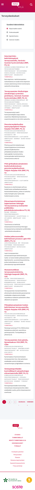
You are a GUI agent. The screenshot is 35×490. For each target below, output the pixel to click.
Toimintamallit (17, 437)
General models (14, 40)
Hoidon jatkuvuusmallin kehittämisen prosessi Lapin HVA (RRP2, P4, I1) (17, 238)
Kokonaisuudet (14, 32)
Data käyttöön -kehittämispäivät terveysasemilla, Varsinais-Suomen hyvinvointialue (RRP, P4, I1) (16, 60)
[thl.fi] (13, 480)
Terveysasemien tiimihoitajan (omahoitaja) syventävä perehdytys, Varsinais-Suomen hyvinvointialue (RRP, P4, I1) (16, 94)
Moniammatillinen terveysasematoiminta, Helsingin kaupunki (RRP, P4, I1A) (15, 273)
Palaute (17, 457)
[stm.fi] (29, 480)
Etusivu (17, 435)
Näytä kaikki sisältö (15, 28)
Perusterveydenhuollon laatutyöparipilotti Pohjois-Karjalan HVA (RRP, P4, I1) (15, 126)
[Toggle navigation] (2, 4)
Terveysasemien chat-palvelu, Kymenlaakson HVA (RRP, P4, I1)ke (16, 342)
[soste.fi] (17, 487)
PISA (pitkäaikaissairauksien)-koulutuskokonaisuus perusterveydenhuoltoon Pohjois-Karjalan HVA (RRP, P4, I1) (16, 168)
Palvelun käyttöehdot (17, 460)
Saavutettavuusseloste (17, 463)
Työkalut (17, 446)
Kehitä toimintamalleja (17, 440)
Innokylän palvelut (17, 452)
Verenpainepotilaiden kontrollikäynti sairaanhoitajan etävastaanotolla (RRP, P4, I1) (16, 371)
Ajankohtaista (13, 36)
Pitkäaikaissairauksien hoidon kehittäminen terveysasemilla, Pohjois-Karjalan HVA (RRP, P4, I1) (16, 308)
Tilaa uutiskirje (17, 466)
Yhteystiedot (17, 455)
